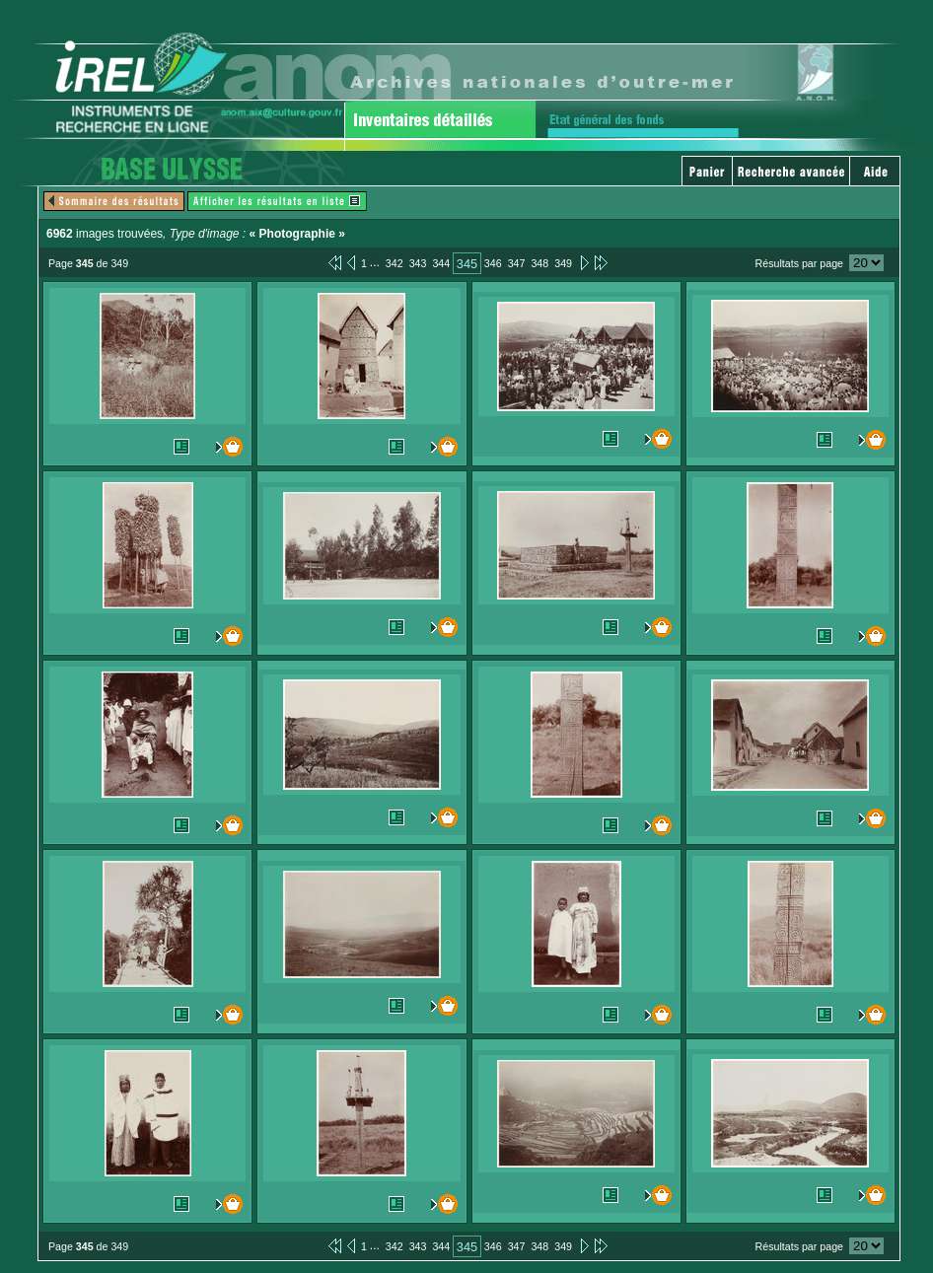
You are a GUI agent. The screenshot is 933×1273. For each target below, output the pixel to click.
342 (394, 263)
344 (441, 263)
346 (493, 263)
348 (539, 263)
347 (517, 263)
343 (418, 263)
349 (563, 263)
